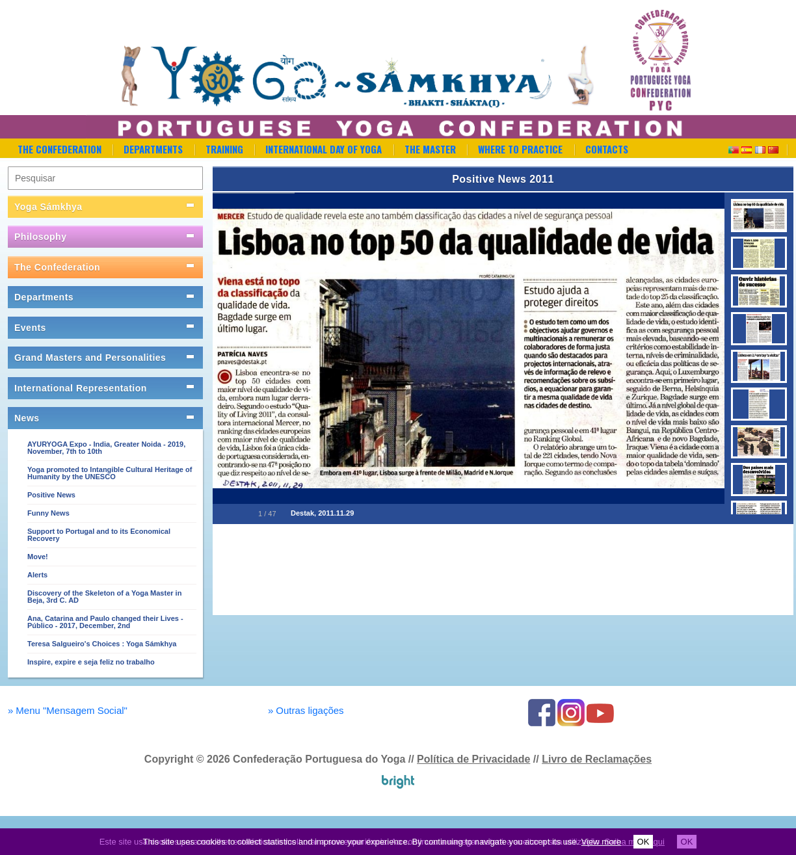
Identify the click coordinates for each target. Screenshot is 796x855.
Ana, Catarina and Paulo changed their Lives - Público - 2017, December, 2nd (105, 621)
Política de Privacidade (473, 759)
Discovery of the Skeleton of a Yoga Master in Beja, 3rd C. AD (104, 596)
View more (601, 842)
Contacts (606, 149)
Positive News (51, 495)
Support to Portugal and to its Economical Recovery (98, 534)
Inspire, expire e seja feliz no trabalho (91, 662)
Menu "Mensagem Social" (67, 710)
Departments (153, 149)
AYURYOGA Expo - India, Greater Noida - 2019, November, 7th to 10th (106, 447)
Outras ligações (306, 710)
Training (224, 149)
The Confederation (59, 149)
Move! (37, 556)
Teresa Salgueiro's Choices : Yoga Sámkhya (101, 644)
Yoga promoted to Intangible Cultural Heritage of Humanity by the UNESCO (109, 473)
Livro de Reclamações (597, 759)
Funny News (48, 513)
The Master (430, 149)
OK (643, 842)
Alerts (37, 575)
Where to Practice (520, 149)
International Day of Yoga (323, 149)
